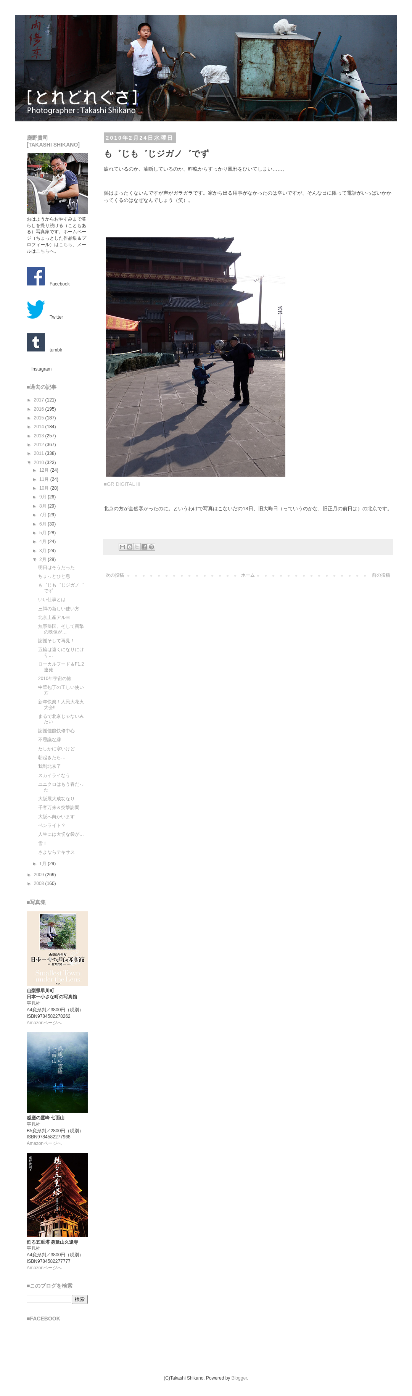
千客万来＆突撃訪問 (58, 807)
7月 (43, 514)
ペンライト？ (52, 825)
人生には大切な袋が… (61, 834)
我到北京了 (49, 766)
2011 (39, 453)
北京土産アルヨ (54, 617)
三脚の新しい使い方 (58, 608)
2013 (39, 435)
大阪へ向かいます (56, 816)
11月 (44, 479)
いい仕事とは (52, 599)
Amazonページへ (44, 1022)
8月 (43, 506)
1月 (43, 863)
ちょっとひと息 (54, 576)
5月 (43, 532)
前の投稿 (381, 575)
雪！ (42, 843)
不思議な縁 (49, 739)
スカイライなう (54, 775)
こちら (65, 244)
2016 (39, 409)
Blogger (239, 1378)
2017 (39, 400)
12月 (44, 470)
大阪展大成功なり (56, 798)
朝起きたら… (52, 757)
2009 (39, 874)
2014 (39, 426)
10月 (44, 488)
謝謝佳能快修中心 (56, 730)
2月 (43, 559)
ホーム (248, 575)
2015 (39, 418)
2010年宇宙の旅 (54, 678)
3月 (43, 550)
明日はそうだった (56, 567)
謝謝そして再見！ (56, 640)
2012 (39, 444)
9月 (43, 497)
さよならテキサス (56, 852)
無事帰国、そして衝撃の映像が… (61, 629)
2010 (39, 462)
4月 (43, 541)
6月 (43, 524)
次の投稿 (115, 575)
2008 (39, 883)
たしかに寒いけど (56, 748)
